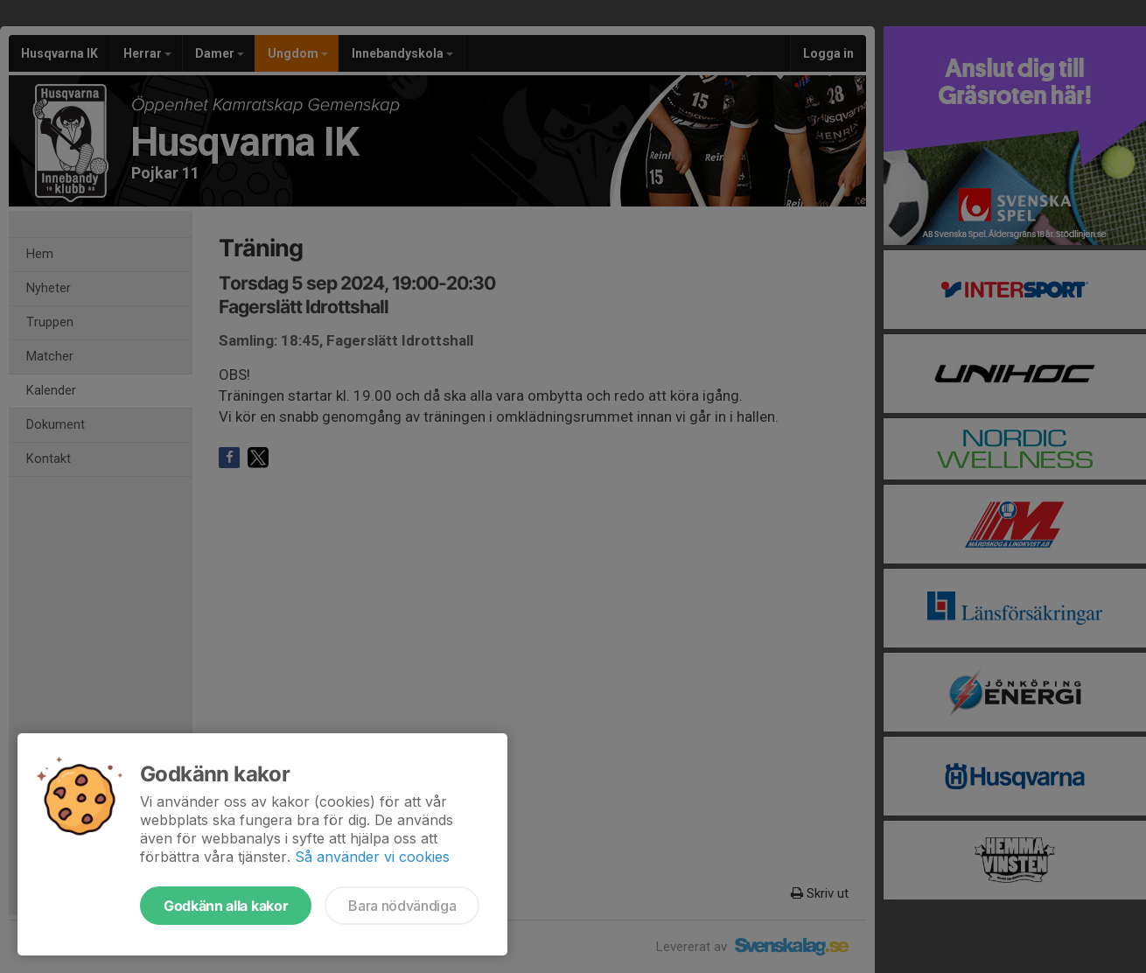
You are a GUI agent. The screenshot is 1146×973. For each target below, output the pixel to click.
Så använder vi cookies (372, 856)
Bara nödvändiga (402, 905)
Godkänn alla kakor (226, 905)
